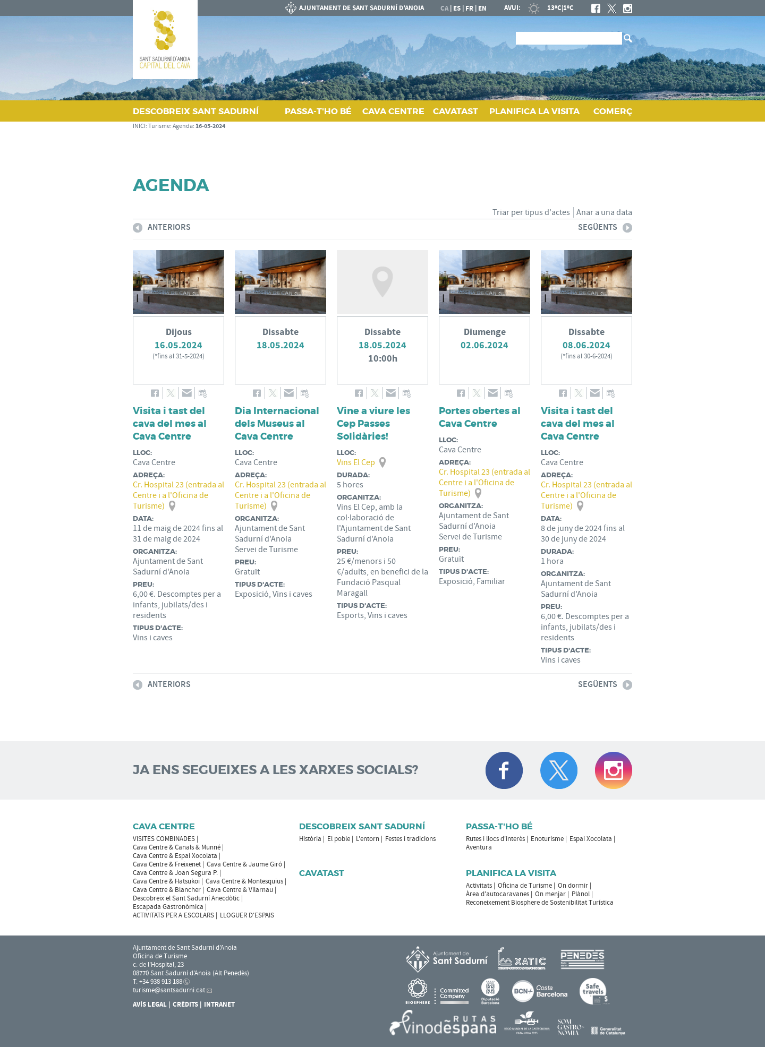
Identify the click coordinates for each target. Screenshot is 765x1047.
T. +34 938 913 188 (157, 981)
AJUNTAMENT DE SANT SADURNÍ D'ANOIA (354, 8)
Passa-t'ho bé (499, 826)
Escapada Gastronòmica (168, 907)
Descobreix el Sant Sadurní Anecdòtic (186, 898)
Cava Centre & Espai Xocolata (175, 856)
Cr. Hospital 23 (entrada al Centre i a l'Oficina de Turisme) (178, 495)
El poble (338, 839)
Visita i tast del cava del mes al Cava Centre (170, 424)
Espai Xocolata (591, 839)
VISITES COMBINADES (164, 839)
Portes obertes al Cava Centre (480, 417)
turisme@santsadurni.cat (169, 990)
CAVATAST (455, 111)
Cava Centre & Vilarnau (240, 890)
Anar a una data (604, 212)
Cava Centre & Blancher (167, 890)
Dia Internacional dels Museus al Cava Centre (277, 424)
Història (310, 839)
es (457, 8)
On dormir (573, 885)
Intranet (219, 1004)
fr (469, 8)
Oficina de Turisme (525, 885)
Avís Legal (150, 1004)
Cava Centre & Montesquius (244, 881)
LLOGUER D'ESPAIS (247, 915)
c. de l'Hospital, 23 (158, 964)
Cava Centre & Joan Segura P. (175, 873)
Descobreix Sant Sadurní (362, 826)
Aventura (479, 847)
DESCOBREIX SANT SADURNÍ (196, 111)
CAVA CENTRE (393, 111)
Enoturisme (547, 839)
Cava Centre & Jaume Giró (244, 864)
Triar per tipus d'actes (531, 212)
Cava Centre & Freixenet (167, 864)
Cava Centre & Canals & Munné (176, 847)
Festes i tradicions (410, 839)
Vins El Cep (356, 462)
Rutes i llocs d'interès (495, 839)
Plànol (581, 894)
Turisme (159, 126)
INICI (139, 126)
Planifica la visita (511, 873)
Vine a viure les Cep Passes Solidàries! (373, 424)
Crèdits (185, 1004)
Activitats (479, 885)
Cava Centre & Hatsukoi (166, 881)
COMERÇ (612, 111)
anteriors (162, 229)
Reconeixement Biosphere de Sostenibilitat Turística (540, 902)
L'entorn (367, 839)
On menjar (550, 894)
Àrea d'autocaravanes (497, 894)
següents (605, 229)
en (482, 8)
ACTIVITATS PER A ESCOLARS (173, 915)
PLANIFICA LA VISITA (534, 111)
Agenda (183, 126)
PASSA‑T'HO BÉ (318, 111)
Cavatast (321, 873)
